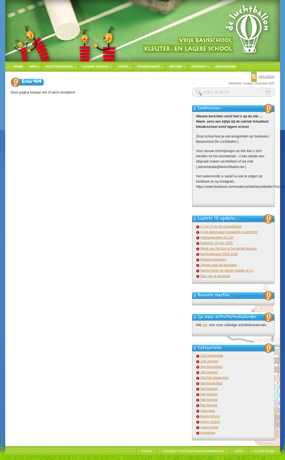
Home (18, 66)
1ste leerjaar (209, 361)
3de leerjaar (209, 389)
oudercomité (209, 427)
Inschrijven (225, 66)
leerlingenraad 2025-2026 (219, 254)
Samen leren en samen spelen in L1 (226, 270)
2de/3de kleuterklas (214, 378)
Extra (124, 66)
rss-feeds (266, 76)
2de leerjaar (209, 372)
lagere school (210, 422)
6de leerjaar (209, 405)
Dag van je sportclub (215, 276)
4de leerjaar (209, 394)
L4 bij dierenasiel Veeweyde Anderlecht (229, 232)
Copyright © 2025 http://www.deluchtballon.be (193, 451)
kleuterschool (210, 416)
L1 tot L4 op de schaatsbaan (221, 226)
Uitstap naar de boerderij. (218, 265)
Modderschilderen (213, 259)
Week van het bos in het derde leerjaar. (229, 248)
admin (239, 451)
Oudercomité (149, 66)
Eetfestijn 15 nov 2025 (216, 243)
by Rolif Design (264, 451)
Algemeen (207, 411)
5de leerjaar (209, 400)
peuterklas (207, 433)
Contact (200, 66)
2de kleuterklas (211, 367)
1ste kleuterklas (211, 356)
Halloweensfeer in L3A (216, 237)
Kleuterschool (61, 66)
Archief (177, 66)
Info (35, 66)
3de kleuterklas (211, 383)
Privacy (147, 451)
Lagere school (96, 66)
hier (205, 325)
